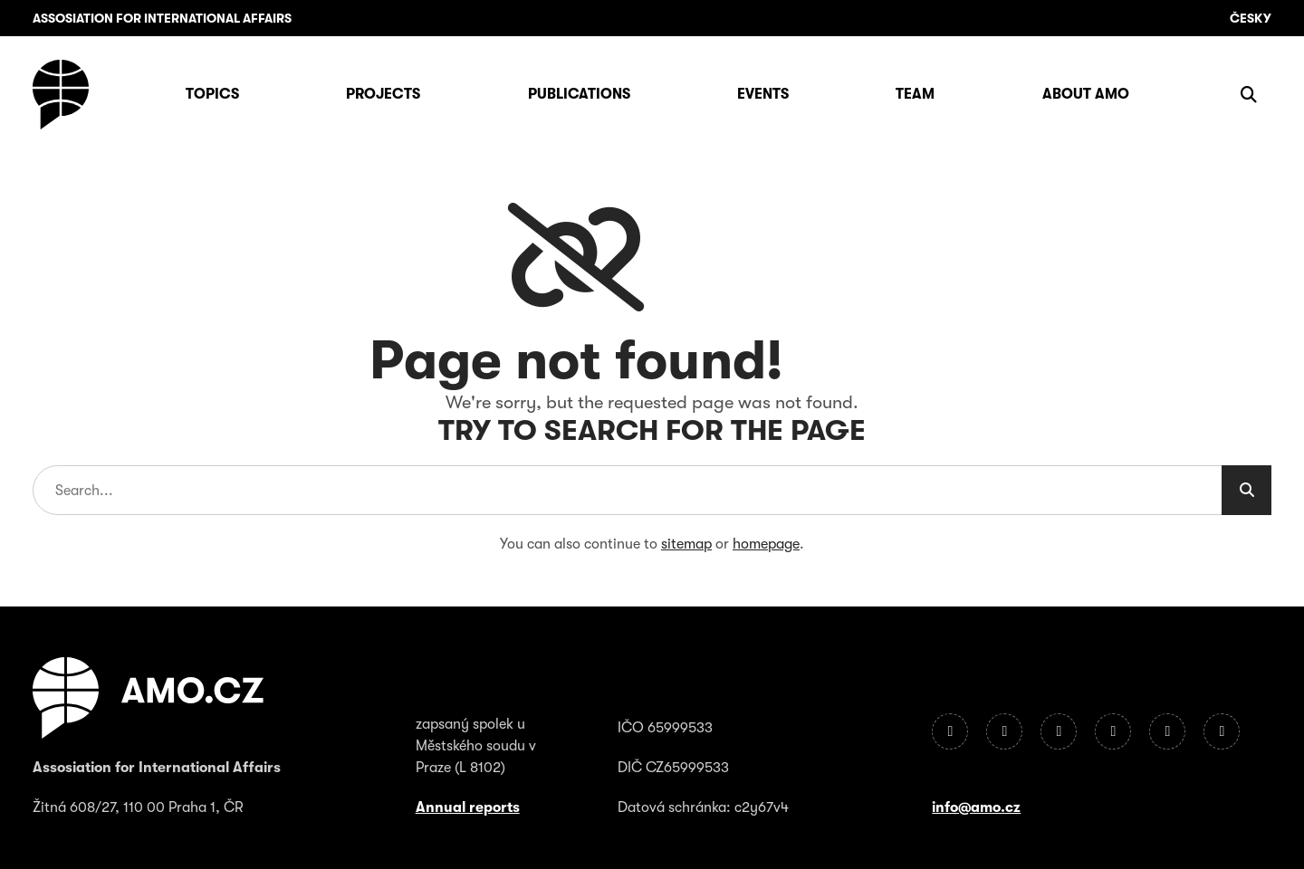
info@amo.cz (976, 807)
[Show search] (1248, 94)
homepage (766, 544)
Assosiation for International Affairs (162, 18)
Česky (1250, 18)
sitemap (686, 544)
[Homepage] (61, 94)
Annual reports (468, 807)
